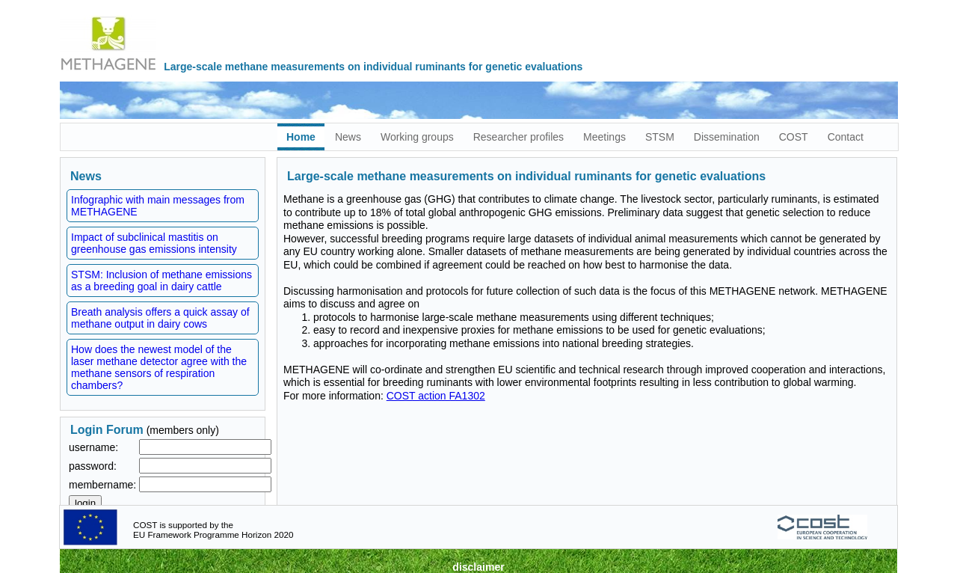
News (348, 137)
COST (793, 137)
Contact (846, 137)
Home (301, 137)
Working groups (417, 137)
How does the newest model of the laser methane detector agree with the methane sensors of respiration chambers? (159, 367)
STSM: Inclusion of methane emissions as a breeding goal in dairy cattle (161, 280)
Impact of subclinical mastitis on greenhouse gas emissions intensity (154, 243)
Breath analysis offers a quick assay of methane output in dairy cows (160, 318)
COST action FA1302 (436, 396)
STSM (659, 137)
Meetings (604, 137)
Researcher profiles (518, 137)
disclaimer (478, 567)
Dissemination (727, 137)
